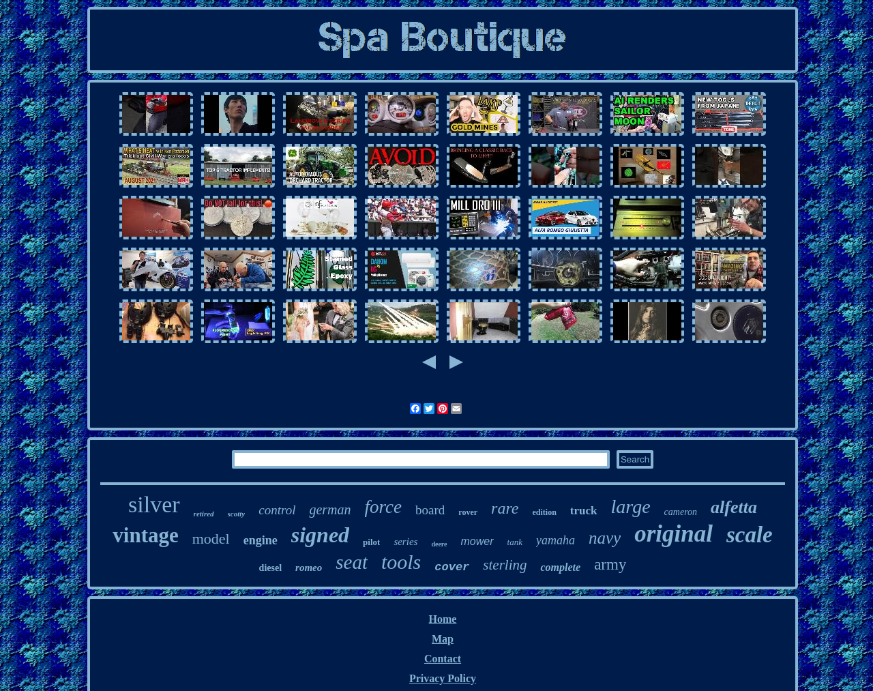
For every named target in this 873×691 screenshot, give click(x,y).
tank (514, 542)
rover (467, 512)
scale (749, 535)
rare (504, 508)
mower (477, 541)
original (673, 533)
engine (260, 540)
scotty (237, 514)
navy (605, 538)
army (610, 564)
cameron (680, 512)
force (383, 507)
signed (320, 535)
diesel (270, 568)
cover (451, 567)
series (405, 541)
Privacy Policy (442, 678)
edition (545, 512)
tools (401, 561)
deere (439, 544)
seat (352, 562)
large (631, 506)
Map (443, 639)
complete (560, 567)
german (330, 509)
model (211, 538)
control (276, 510)
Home (443, 619)
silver (154, 504)
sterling (505, 565)
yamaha (555, 540)
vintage (145, 535)
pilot (371, 542)
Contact (442, 658)
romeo (308, 567)
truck (583, 510)
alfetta (734, 507)
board (430, 510)
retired (204, 514)
